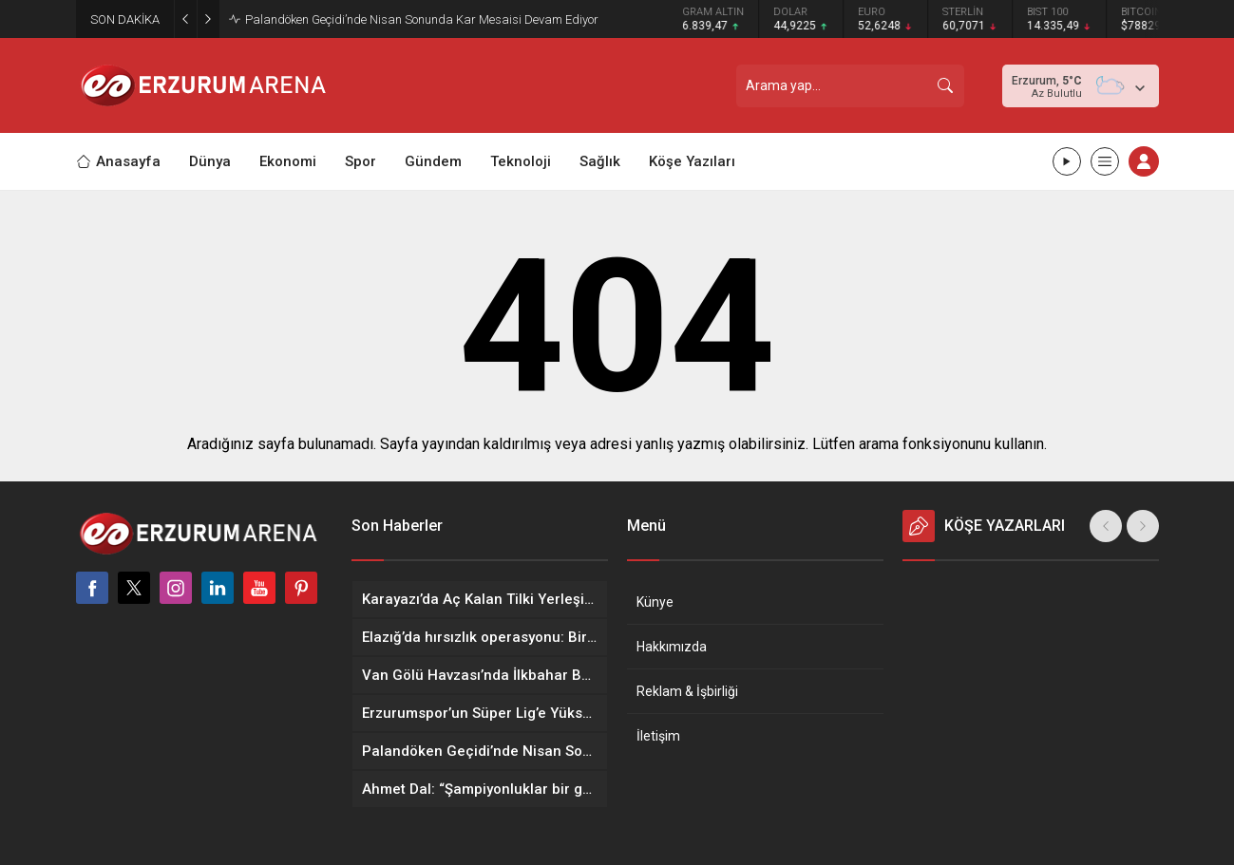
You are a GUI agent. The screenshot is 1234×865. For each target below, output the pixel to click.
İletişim (658, 735)
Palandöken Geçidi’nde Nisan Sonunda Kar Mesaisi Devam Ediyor (421, 19)
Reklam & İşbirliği (687, 691)
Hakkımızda (671, 646)
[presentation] (1106, 526)
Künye (655, 602)
